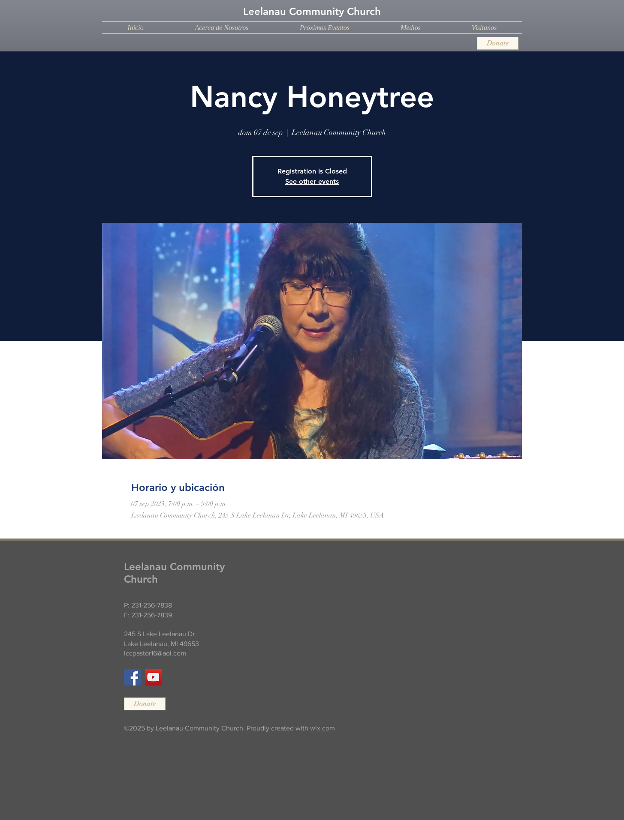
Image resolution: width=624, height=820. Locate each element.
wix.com (322, 728)
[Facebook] (132, 677)
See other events (312, 181)
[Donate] (497, 43)
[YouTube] (153, 677)
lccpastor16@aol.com (155, 653)
